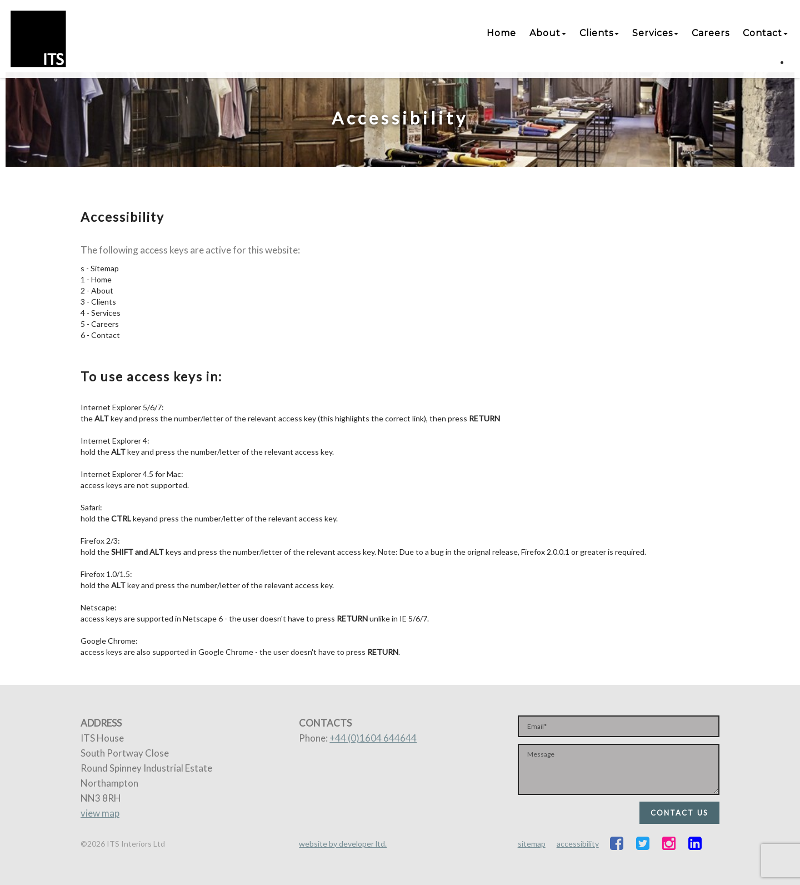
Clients (599, 33)
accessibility (578, 843)
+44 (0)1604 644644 (373, 738)
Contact (765, 33)
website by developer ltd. (343, 843)
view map (100, 813)
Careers (710, 33)
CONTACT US (679, 812)
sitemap (532, 843)
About (547, 33)
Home (501, 33)
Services (655, 33)
